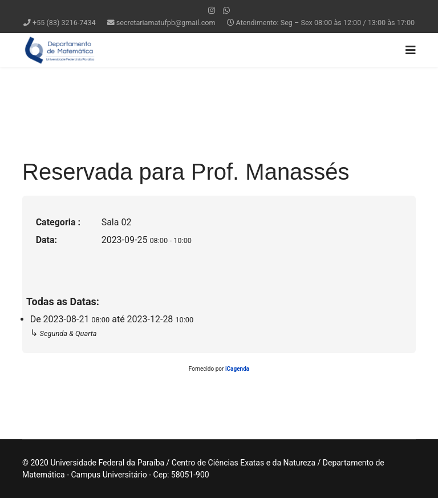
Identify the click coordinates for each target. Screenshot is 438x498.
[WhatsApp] (226, 10)
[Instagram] (211, 10)
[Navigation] (410, 50)
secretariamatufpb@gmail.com (166, 22)
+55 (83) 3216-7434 (64, 22)
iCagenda (237, 369)
